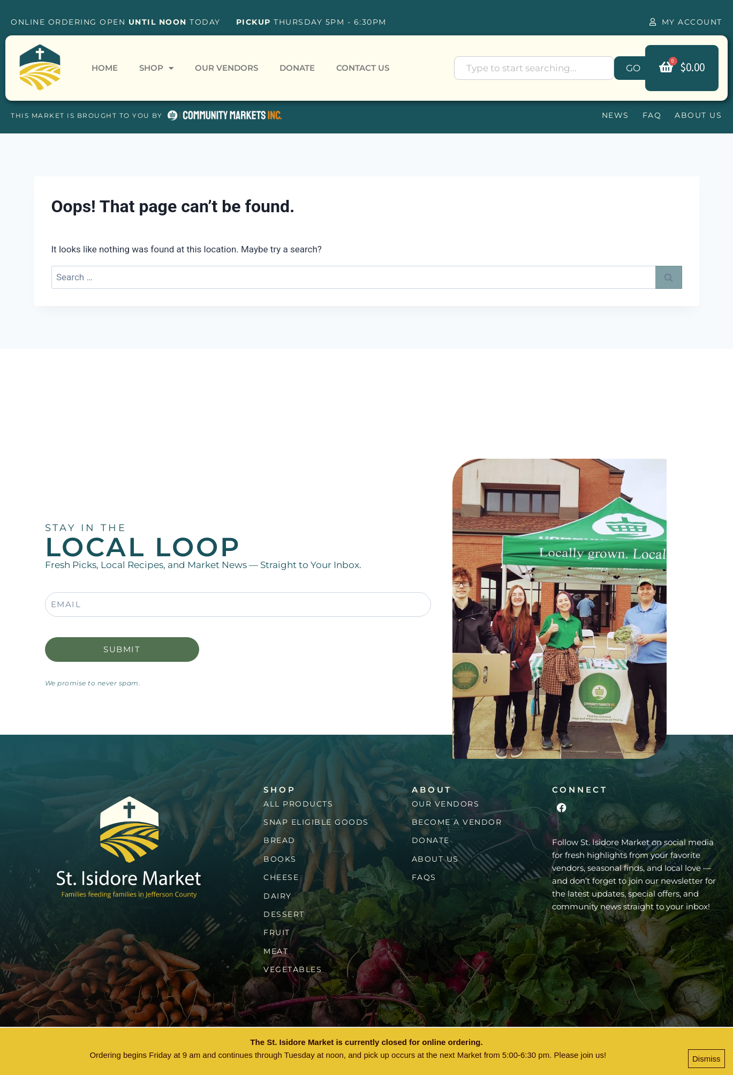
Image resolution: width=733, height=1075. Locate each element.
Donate (297, 68)
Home (105, 68)
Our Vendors (226, 68)
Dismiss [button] (706, 1059)
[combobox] (534, 68)
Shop (156, 68)
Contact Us (362, 68)
